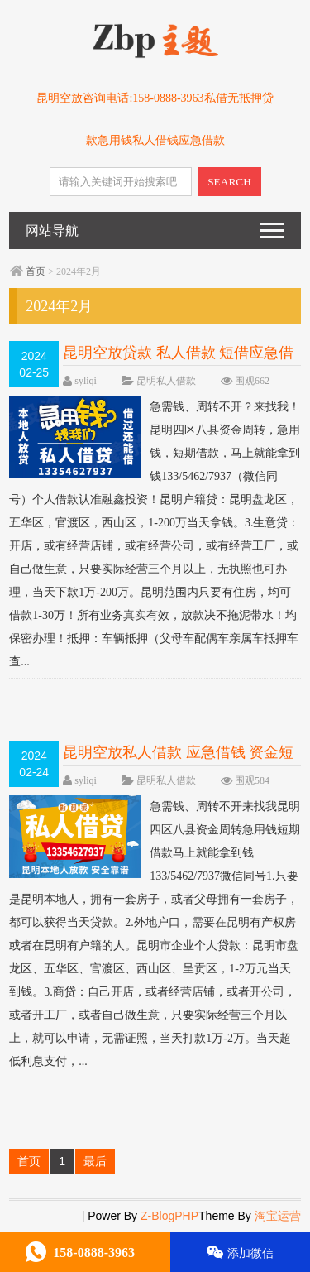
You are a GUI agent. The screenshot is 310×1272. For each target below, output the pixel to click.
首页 (35, 271)
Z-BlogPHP (169, 1215)
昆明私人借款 (166, 380)
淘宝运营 (278, 1215)
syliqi (85, 380)
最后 (95, 1161)
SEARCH (229, 181)
